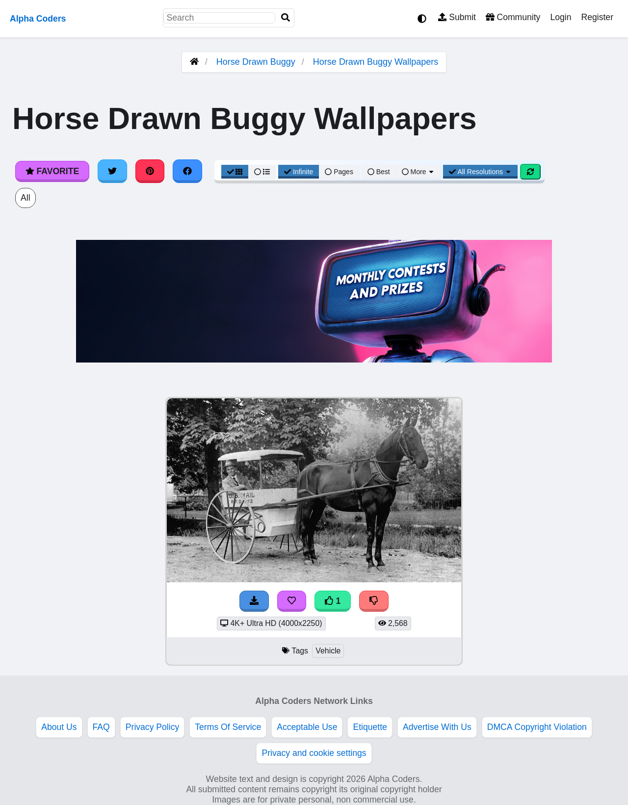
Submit (457, 17)
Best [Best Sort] (378, 172)
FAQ (101, 727)
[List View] (262, 172)
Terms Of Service (228, 727)
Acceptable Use (307, 727)
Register (597, 17)
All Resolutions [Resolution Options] (480, 172)
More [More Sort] (418, 172)
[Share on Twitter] (112, 171)
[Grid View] (235, 172)
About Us (59, 727)
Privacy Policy (153, 727)
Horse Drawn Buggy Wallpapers (375, 62)
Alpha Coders (38, 19)
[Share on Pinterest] (150, 171)
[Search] (285, 18)
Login (560, 17)
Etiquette (370, 727)
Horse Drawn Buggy (255, 62)
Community (513, 17)
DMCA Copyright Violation (537, 727)
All (25, 198)
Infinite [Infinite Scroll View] (298, 172)
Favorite (52, 171)
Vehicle (327, 651)
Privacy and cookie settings (314, 753)
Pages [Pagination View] (339, 172)
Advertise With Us (437, 727)
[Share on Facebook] (187, 171)
